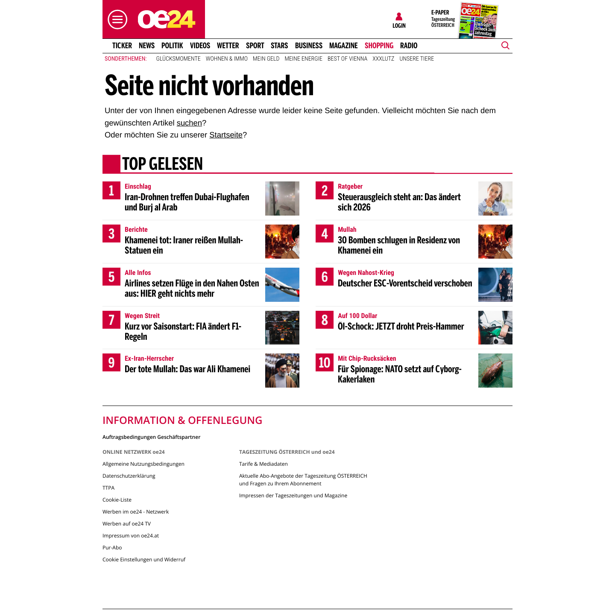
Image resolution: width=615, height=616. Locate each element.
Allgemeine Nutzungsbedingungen (143, 463)
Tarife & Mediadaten (263, 463)
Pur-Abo (112, 547)
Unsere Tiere (416, 58)
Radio (409, 46)
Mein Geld (266, 58)
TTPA (108, 487)
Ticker (122, 46)
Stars (279, 46)
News (147, 46)
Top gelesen (162, 165)
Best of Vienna (347, 58)
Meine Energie (303, 58)
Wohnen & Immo (227, 58)
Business (308, 46)
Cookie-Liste (117, 499)
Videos (200, 46)
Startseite (226, 134)
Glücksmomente (178, 58)
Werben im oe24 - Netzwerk (135, 511)
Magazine (343, 46)
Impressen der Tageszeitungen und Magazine (293, 495)
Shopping (379, 46)
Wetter (228, 46)
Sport (255, 46)
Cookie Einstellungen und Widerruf (143, 559)
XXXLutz (383, 58)
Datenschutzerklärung (128, 475)
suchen (189, 122)
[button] (115, 19)
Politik (172, 46)
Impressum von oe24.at (130, 535)
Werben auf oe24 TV (126, 523)
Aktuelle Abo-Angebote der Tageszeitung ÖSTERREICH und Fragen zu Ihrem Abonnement (303, 479)
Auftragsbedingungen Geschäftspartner (151, 436)
